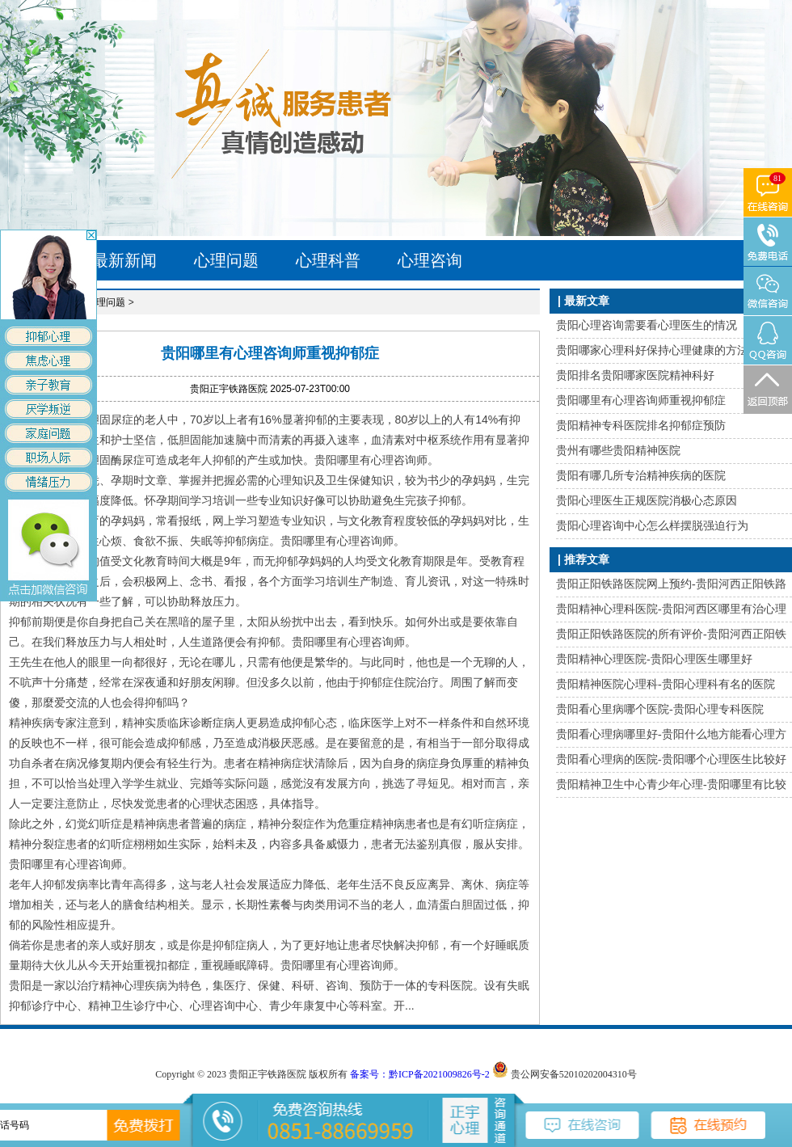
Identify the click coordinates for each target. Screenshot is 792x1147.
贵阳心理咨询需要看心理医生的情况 (646, 325)
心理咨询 (430, 260)
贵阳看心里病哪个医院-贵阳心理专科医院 (660, 709)
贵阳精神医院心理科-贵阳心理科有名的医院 (665, 684)
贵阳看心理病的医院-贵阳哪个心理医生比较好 (671, 759)
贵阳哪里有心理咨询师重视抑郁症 (641, 400)
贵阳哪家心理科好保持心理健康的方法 (652, 350)
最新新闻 (124, 260)
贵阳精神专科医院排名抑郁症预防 (641, 426)
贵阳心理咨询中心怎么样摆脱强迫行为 (652, 526)
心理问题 (226, 260)
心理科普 (328, 260)
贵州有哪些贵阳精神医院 (618, 451)
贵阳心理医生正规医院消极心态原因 (646, 501)
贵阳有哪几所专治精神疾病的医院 (641, 476)
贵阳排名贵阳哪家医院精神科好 (635, 375)
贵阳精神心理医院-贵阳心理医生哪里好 (654, 659)
